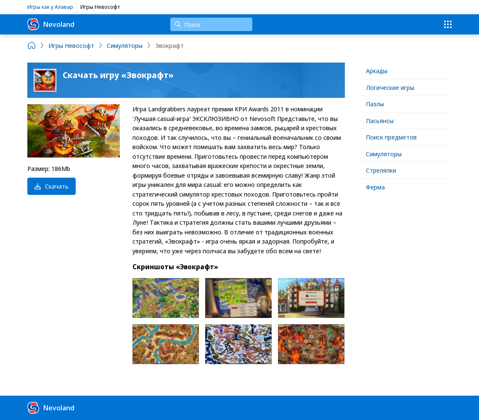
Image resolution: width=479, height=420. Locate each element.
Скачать (51, 186)
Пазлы (375, 104)
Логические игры (390, 87)
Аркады (376, 70)
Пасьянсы (380, 120)
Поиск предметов (391, 137)
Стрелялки (381, 170)
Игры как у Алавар (50, 6)
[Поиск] (211, 24)
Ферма (375, 187)
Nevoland (50, 24)
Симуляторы (384, 154)
